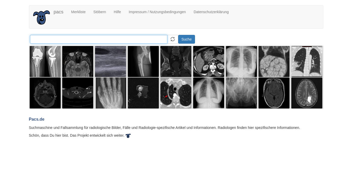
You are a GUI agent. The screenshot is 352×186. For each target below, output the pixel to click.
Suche (187, 39)
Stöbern (99, 12)
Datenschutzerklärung (211, 12)
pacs (59, 11)
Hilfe (117, 12)
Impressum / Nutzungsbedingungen (157, 12)
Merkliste (78, 12)
